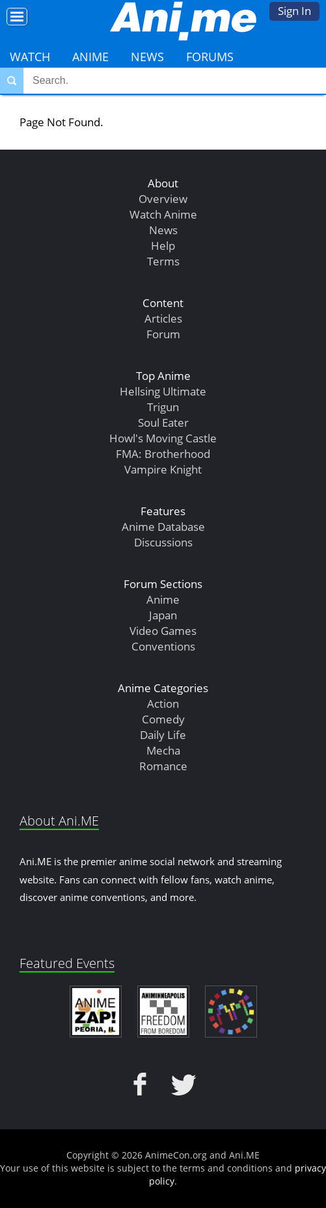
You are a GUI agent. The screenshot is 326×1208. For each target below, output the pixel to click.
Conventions (163, 646)
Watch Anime (163, 214)
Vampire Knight (163, 469)
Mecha (163, 750)
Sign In (294, 10)
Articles (163, 318)
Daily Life (163, 734)
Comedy (163, 719)
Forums (210, 56)
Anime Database (163, 526)
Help (163, 245)
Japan (163, 615)
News (147, 56)
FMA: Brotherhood (163, 453)
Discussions (163, 542)
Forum (163, 334)
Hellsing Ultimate (163, 391)
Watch (30, 56)
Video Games (163, 630)
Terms (163, 261)
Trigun (163, 406)
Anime (90, 56)
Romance (163, 765)
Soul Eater (163, 422)
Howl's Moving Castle (163, 438)
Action (163, 703)
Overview (163, 198)
